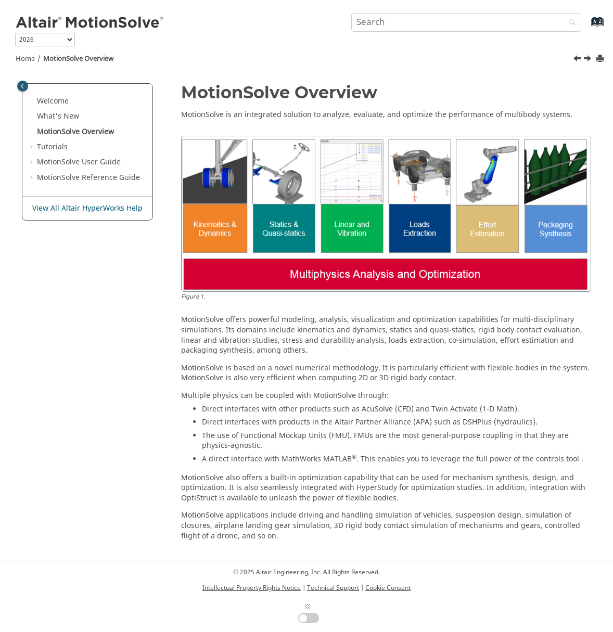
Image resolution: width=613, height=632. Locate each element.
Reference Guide (88, 177)
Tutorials (52, 146)
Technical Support (333, 587)
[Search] (569, 23)
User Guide (79, 162)
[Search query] (466, 22)
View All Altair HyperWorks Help (87, 208)
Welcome (53, 101)
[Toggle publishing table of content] (22, 86)
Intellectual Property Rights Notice (251, 587)
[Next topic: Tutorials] (588, 60)
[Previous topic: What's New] (578, 60)
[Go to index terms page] (586, 26)
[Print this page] (601, 59)
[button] (33, 101)
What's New (58, 116)
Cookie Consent (388, 587)
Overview (78, 58)
